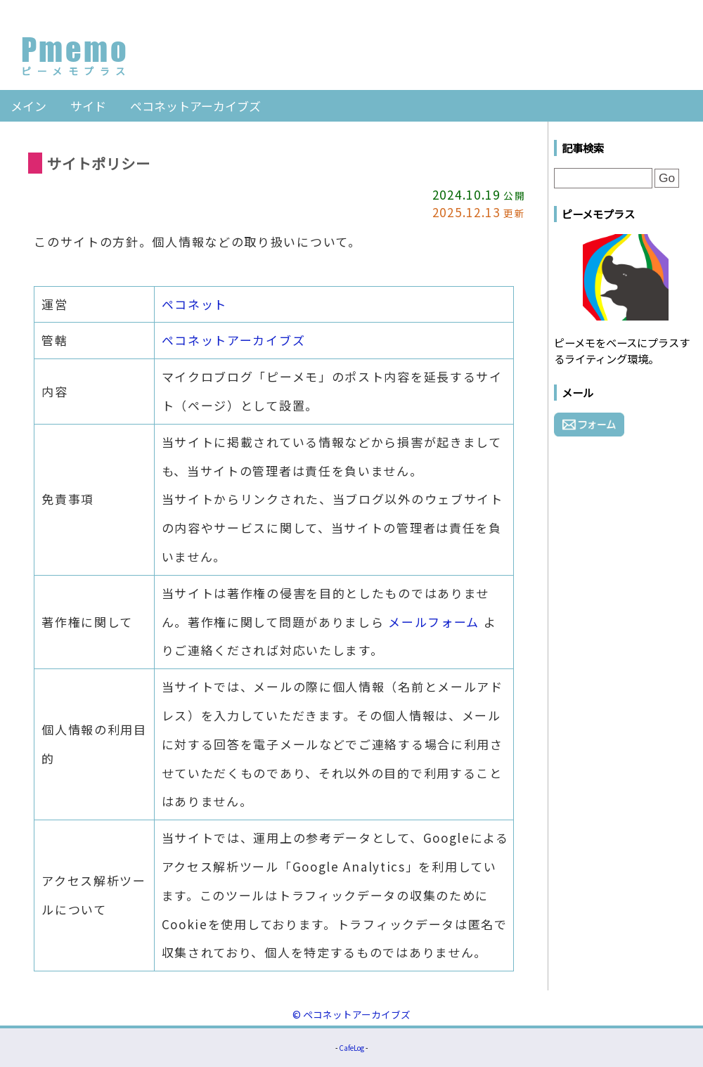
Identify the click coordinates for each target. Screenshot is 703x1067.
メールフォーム (433, 621)
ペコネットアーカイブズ (195, 106)
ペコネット (195, 304)
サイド (88, 106)
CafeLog (351, 1047)
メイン (28, 106)
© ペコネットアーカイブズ (351, 1014)
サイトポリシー (98, 163)
